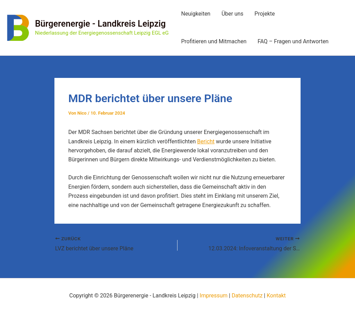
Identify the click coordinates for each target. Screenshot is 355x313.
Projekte (264, 13)
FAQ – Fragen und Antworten (293, 41)
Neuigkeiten (195, 13)
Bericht (206, 141)
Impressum (214, 295)
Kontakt (276, 295)
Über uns (232, 13)
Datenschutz (247, 295)
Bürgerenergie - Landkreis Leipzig (100, 24)
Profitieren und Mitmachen (213, 41)
